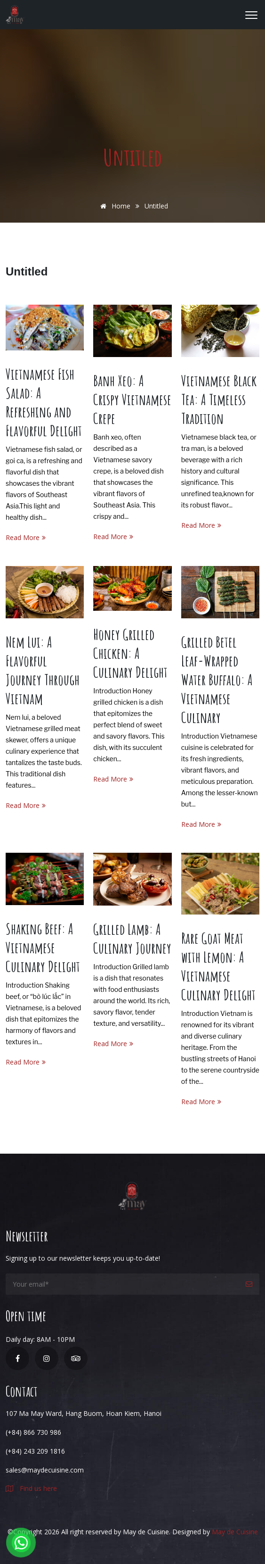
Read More (26, 537)
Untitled (27, 271)
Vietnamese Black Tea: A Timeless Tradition (219, 399)
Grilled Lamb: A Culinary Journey (132, 938)
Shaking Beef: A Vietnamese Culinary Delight (43, 947)
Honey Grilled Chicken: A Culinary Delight (130, 653)
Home (113, 205)
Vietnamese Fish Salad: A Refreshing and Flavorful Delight (44, 402)
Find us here (31, 1488)
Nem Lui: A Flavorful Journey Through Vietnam (43, 670)
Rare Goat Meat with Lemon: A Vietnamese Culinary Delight (218, 966)
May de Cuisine (235, 1531)
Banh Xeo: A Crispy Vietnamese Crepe (132, 399)
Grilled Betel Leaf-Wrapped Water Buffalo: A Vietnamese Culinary (217, 679)
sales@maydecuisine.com (45, 1469)
